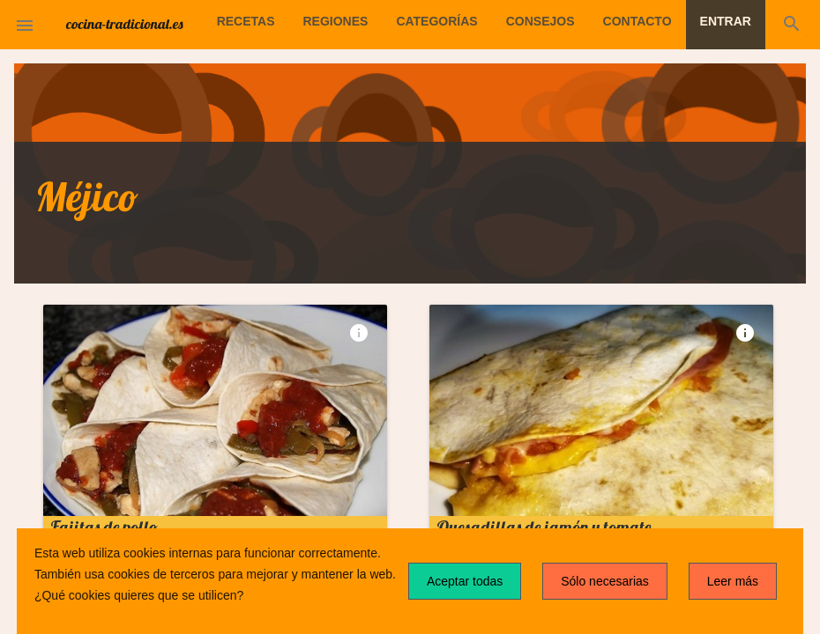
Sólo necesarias (605, 581)
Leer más (732, 581)
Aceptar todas (465, 581)
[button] (25, 25)
